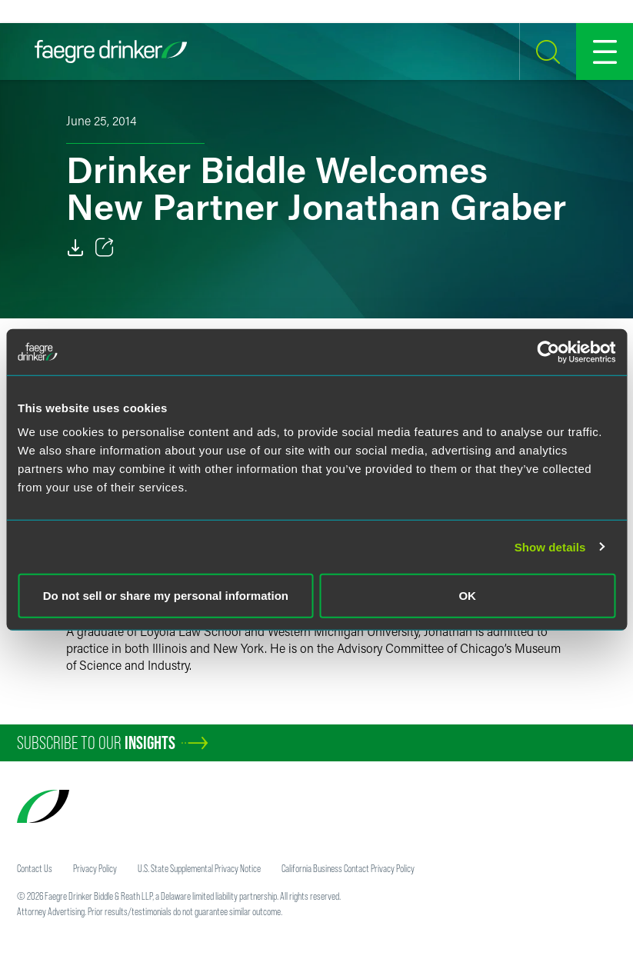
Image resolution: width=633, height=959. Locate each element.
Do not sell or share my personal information (165, 595)
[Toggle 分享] (104, 247)
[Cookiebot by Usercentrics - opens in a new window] (548, 351)
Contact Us (34, 868)
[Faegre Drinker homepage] (111, 51)
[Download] (75, 247)
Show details (550, 546)
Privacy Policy (95, 868)
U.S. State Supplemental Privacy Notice (199, 868)
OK (467, 595)
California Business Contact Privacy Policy (348, 868)
